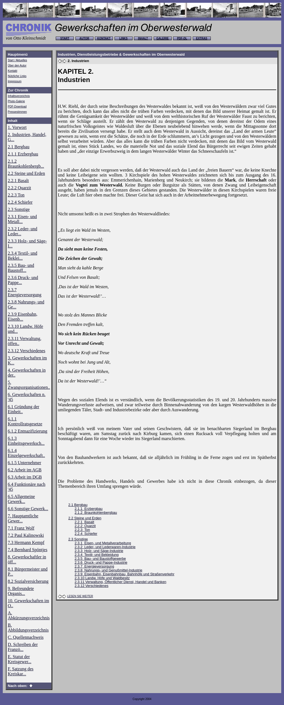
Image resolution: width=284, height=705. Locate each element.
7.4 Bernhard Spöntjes (27, 549)
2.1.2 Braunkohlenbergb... (26, 163)
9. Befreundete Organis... (21, 591)
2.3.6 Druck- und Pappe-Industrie (101, 562)
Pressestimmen (17, 111)
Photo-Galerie (16, 101)
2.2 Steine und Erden (26, 173)
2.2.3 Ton (16, 195)
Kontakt (12, 70)
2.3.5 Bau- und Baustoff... (21, 268)
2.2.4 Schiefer (20, 202)
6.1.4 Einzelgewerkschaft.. (26, 453)
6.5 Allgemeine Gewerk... (21, 499)
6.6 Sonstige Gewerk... (28, 508)
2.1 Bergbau (18, 146)
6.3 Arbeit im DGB (25, 477)
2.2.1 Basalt (18, 180)
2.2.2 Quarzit (19, 187)
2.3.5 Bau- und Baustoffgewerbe (100, 559)
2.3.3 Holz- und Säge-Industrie (99, 551)
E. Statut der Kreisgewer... (19, 659)
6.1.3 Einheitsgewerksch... (26, 441)
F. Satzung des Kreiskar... (21, 671)
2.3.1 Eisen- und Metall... (22, 219)
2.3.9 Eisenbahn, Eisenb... (22, 316)
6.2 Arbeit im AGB (25, 470)
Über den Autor (17, 65)
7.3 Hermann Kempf (26, 542)
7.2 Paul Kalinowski (26, 535)
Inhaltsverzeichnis (19, 96)
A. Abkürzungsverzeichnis (29, 615)
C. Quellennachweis (26, 637)
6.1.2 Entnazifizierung (27, 431)
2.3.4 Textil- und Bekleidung (97, 555)
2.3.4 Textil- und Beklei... (22, 255)
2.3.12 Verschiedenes (26, 350)
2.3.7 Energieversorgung (24, 292)
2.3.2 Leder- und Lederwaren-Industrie (105, 547)
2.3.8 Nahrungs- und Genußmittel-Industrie (108, 570)
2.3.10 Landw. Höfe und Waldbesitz (102, 578)
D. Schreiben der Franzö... (23, 647)
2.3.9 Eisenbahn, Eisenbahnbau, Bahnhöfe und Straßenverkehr (124, 574)
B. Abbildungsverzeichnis (28, 627)
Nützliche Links (17, 76)
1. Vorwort (17, 127)
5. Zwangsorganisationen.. (29, 385)
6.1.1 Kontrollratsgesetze (25, 421)
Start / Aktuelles (17, 60)
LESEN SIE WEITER (80, 596)
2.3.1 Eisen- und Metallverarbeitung (103, 543)
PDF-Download (17, 106)
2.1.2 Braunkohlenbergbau (96, 513)
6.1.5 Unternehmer (24, 462)
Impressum (14, 81)
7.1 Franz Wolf (21, 528)
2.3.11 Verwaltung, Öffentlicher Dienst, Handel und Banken (120, 582)
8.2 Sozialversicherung (28, 581)
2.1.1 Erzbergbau (23, 154)
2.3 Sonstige (19, 209)
